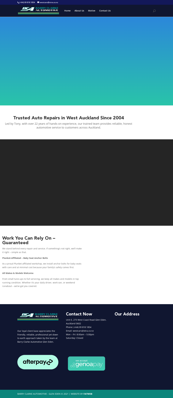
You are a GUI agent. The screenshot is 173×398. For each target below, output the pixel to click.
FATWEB (88, 393)
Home (67, 11)
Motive (91, 11)
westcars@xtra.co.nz (83, 330)
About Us (79, 11)
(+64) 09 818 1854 (27, 2)
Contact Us (105, 11)
